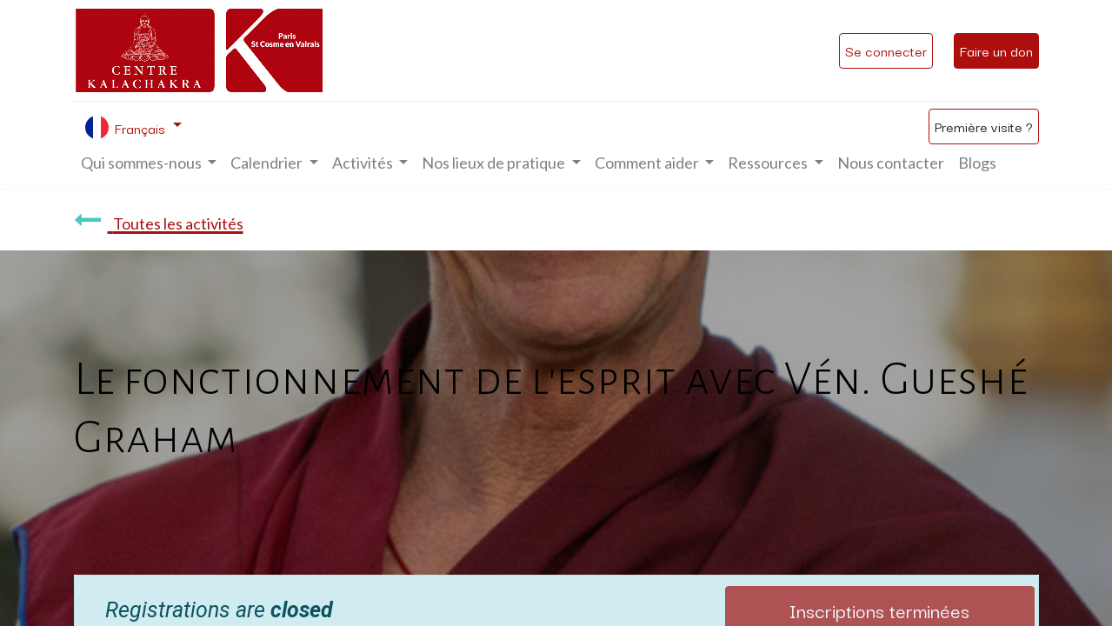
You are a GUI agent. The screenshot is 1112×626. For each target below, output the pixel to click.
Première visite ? (984, 126)
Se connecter (886, 50)
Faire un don (996, 50)
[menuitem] (890, 163)
